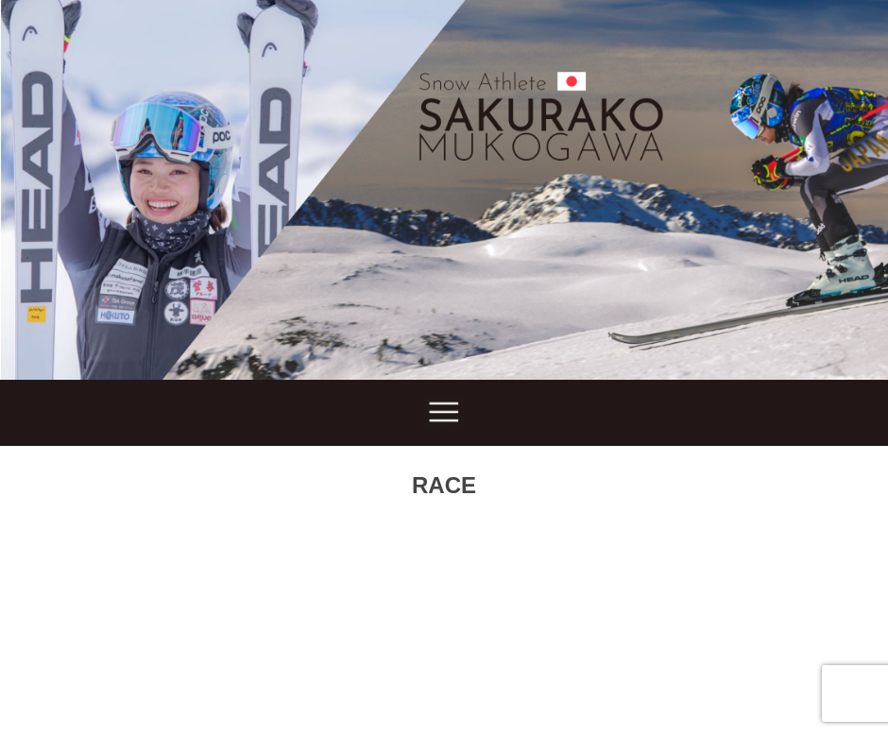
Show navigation (444, 413)
